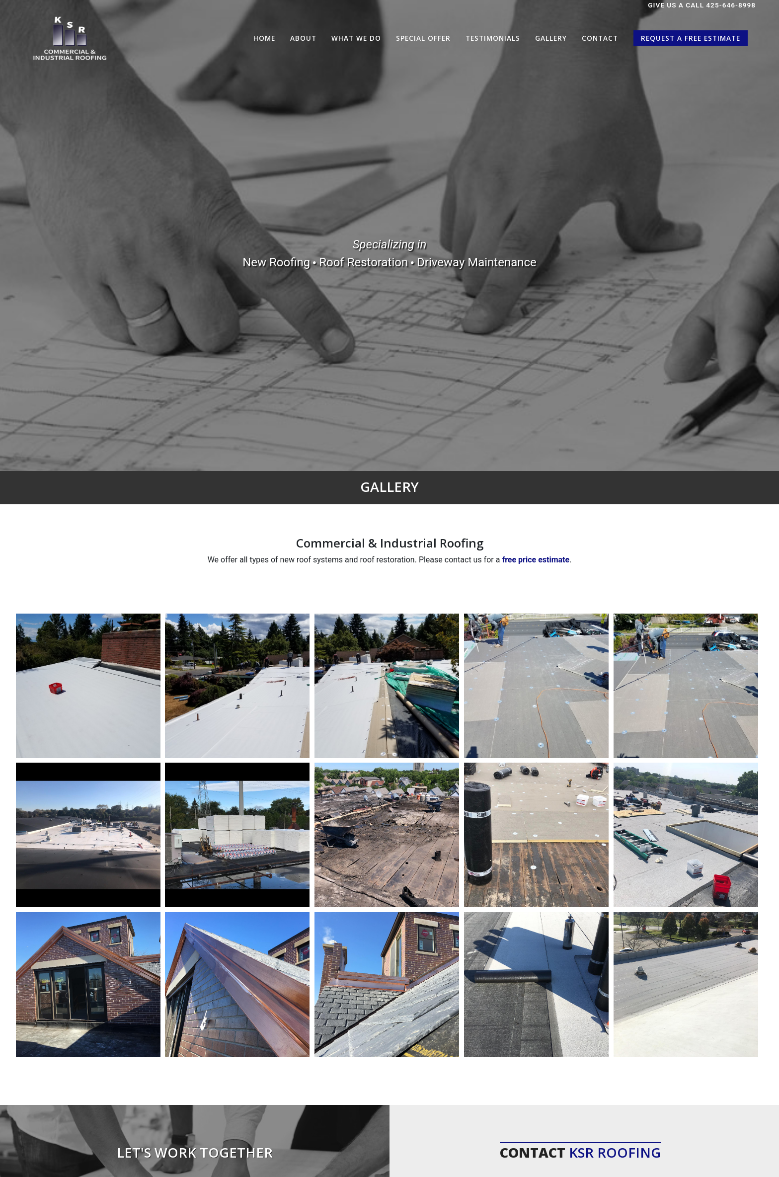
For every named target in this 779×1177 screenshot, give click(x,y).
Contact (600, 38)
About (303, 38)
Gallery (551, 38)
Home (264, 38)
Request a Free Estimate (690, 38)
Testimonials (493, 38)
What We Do (356, 38)
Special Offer (423, 38)
